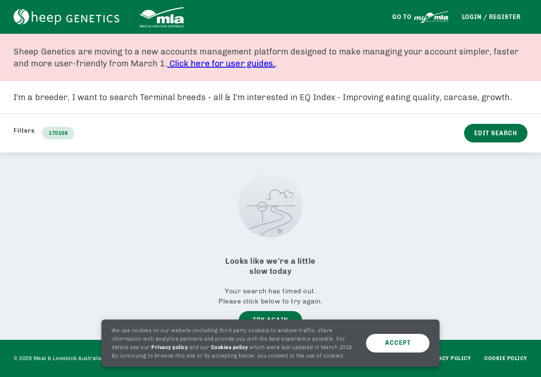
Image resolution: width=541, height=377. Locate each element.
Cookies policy (229, 347)
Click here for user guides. (221, 63)
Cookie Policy (505, 358)
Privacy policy (169, 347)
